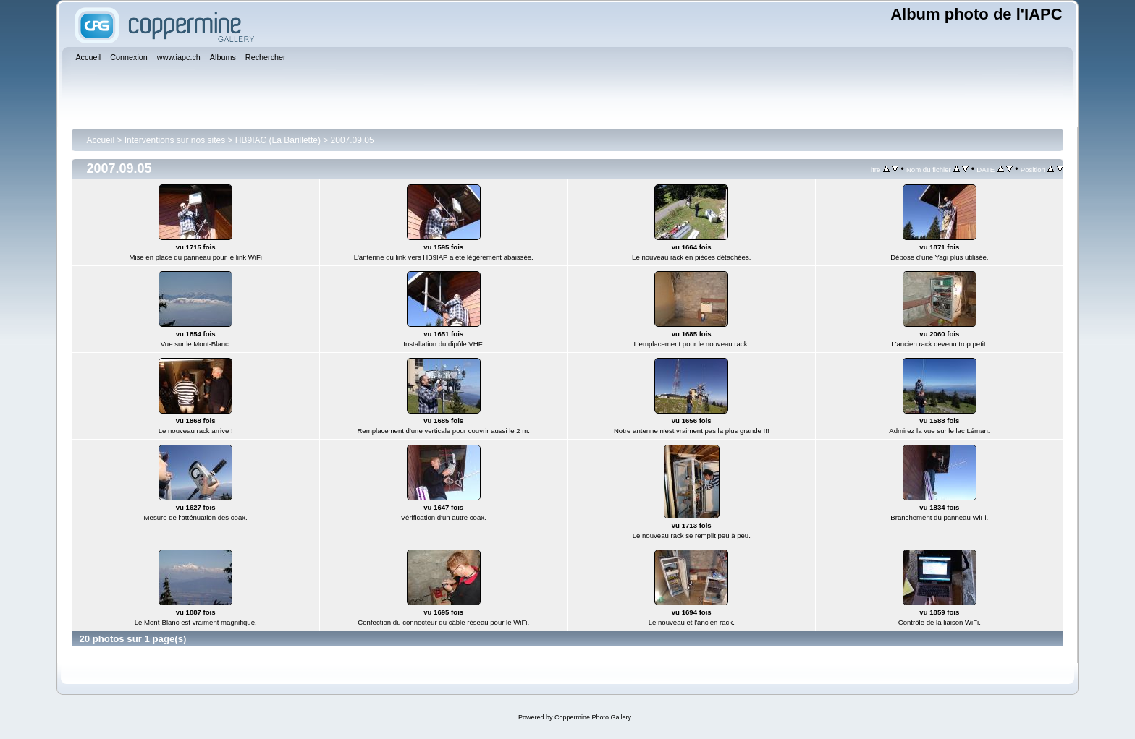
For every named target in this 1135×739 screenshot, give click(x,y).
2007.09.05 (352, 140)
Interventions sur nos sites (175, 140)
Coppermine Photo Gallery (592, 717)
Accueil (100, 140)
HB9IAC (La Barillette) (278, 140)
